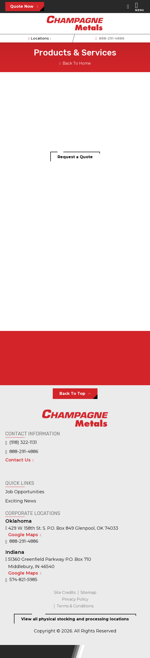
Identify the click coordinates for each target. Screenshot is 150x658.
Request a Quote (75, 157)
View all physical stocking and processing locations (75, 619)
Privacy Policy (75, 599)
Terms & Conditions (75, 606)
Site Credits (65, 592)
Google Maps (23, 534)
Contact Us (18, 460)
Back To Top (72, 393)
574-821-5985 (21, 580)
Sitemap (88, 592)
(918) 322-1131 (21, 443)
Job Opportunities (24, 491)
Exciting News (20, 501)
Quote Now (21, 6)
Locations (40, 38)
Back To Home (75, 63)
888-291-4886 (109, 38)
